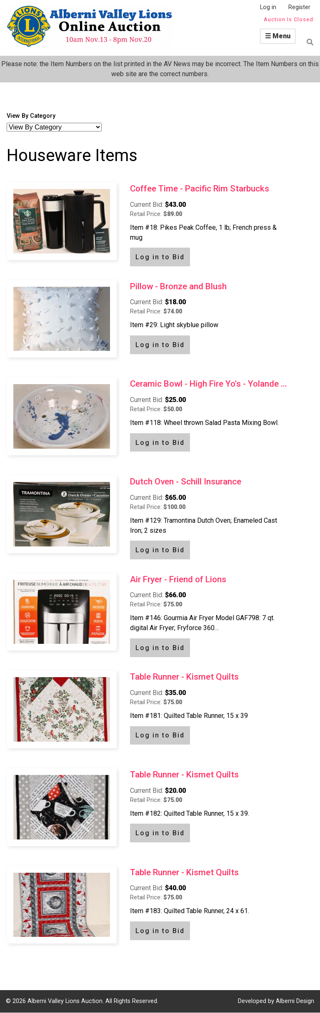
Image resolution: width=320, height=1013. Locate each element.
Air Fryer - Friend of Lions (178, 579)
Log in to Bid (160, 257)
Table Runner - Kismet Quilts (184, 677)
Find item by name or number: (307, 42)
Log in (268, 7)
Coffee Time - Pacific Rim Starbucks (199, 189)
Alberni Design (295, 1001)
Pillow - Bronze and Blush (178, 286)
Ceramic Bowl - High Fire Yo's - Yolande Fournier (210, 384)
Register (299, 7)
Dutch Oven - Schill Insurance (185, 482)
